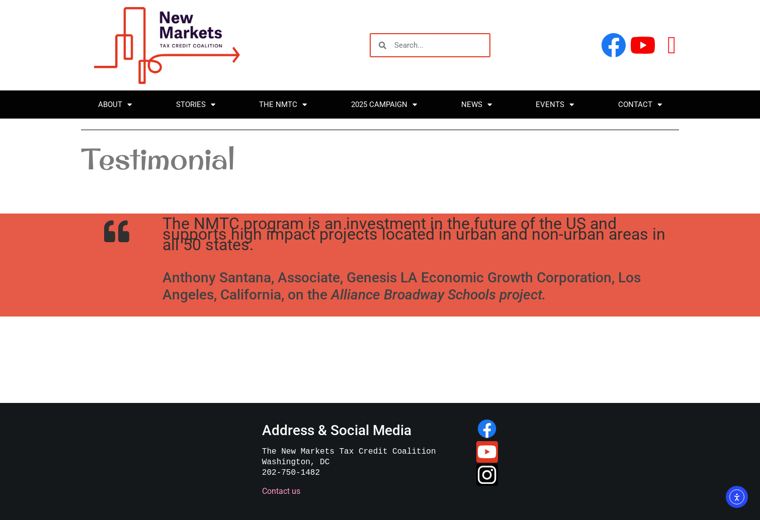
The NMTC (283, 105)
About (115, 105)
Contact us (280, 491)
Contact (640, 105)
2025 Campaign (384, 105)
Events (555, 105)
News (476, 105)
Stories (195, 105)
